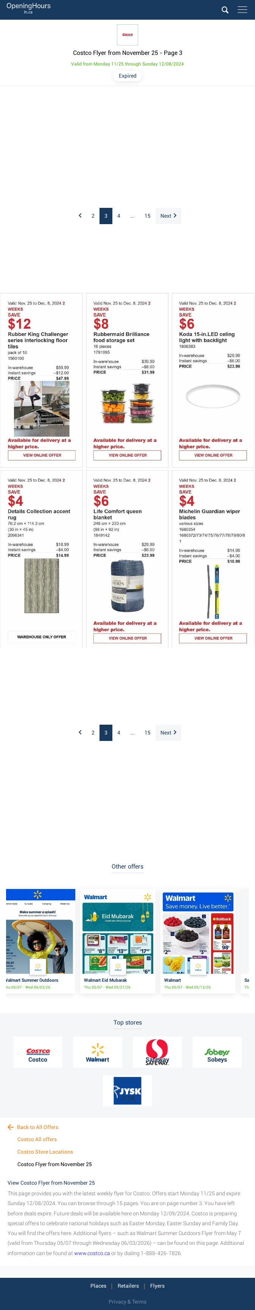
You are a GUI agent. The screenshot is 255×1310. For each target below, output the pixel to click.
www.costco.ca (92, 1253)
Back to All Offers (33, 1127)
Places (98, 1286)
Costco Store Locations (45, 1152)
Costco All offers (37, 1139)
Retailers (128, 1286)
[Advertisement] (127, 147)
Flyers (157, 1286)
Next (168, 216)
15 (148, 216)
